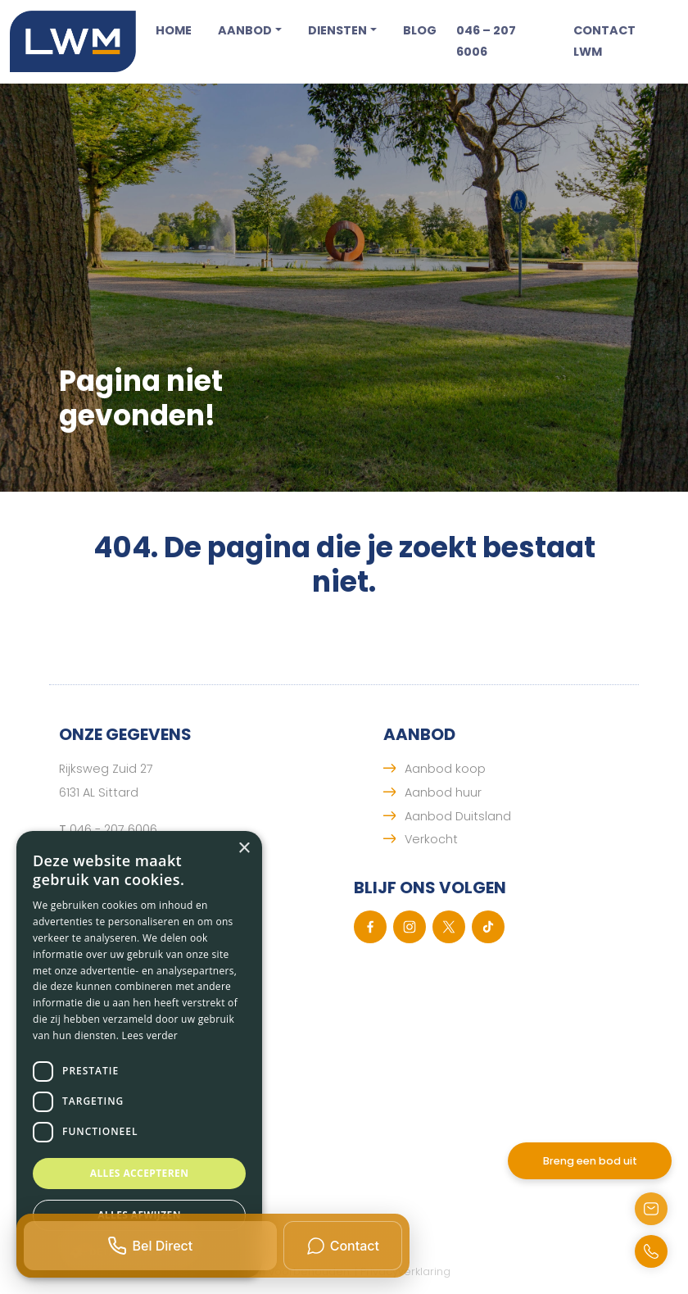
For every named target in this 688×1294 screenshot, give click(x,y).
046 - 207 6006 (113, 829)
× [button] (244, 848)
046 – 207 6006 (486, 41)
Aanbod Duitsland (458, 816)
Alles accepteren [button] (139, 1173)
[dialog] (139, 1054)
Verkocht (431, 839)
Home (174, 30)
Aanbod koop (445, 769)
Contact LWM (604, 41)
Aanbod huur (443, 792)
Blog (420, 30)
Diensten (337, 30)
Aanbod (245, 30)
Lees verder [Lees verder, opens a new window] (150, 1035)
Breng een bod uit (590, 1161)
